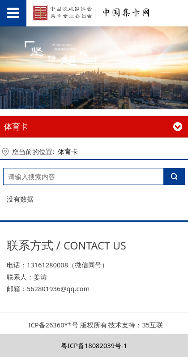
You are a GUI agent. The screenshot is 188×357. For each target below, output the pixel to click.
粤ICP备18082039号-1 (94, 345)
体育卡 (68, 151)
